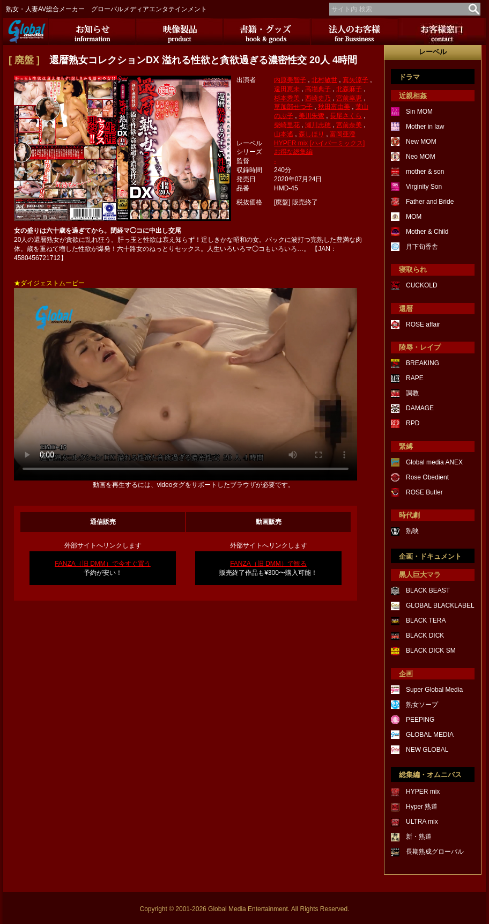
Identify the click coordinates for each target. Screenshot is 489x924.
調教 (412, 393)
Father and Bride (430, 201)
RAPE (415, 378)
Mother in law (425, 126)
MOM (413, 216)
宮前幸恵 (349, 98)
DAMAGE (420, 408)
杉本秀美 (287, 98)
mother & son (425, 171)
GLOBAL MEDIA (430, 734)
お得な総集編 (293, 152)
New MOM (421, 141)
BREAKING (422, 363)
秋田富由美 (334, 106)
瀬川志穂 (318, 125)
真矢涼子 (355, 80)
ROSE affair (423, 324)
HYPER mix (423, 791)
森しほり (311, 134)
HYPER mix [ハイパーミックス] (319, 143)
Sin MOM (419, 111)
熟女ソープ (422, 704)
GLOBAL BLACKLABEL (440, 605)
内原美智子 (290, 80)
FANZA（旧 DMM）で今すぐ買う (103, 563)
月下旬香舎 (422, 246)
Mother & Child (427, 231)
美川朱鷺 (311, 116)
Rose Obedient (427, 477)
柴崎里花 (287, 125)
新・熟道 (419, 836)
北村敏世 (324, 80)
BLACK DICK (425, 635)
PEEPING (420, 719)
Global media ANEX (434, 462)
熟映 (412, 531)
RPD (412, 423)
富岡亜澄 (342, 134)
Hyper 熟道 (422, 806)
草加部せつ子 (293, 106)
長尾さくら (346, 116)
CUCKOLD (422, 285)
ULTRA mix (422, 821)
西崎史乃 (318, 98)
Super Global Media (434, 689)
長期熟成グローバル (435, 851)
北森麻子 (349, 89)
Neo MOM (420, 156)
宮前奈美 (349, 125)
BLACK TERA (426, 620)
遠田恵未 (287, 89)
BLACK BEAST (428, 590)
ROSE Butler (424, 492)
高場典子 (318, 89)
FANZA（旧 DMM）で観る (268, 563)
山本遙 (283, 134)
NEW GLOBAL (427, 749)
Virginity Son (424, 186)
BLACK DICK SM (431, 650)
